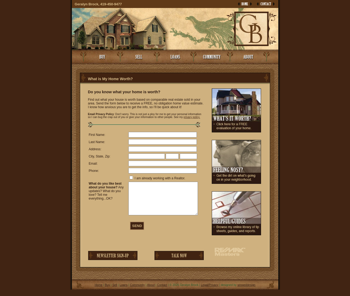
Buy (107, 291)
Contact (162, 291)
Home (98, 291)
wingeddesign (246, 291)
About (151, 291)
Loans (124, 291)
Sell (114, 291)
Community (137, 291)
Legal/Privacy (209, 291)
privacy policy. (192, 117)
